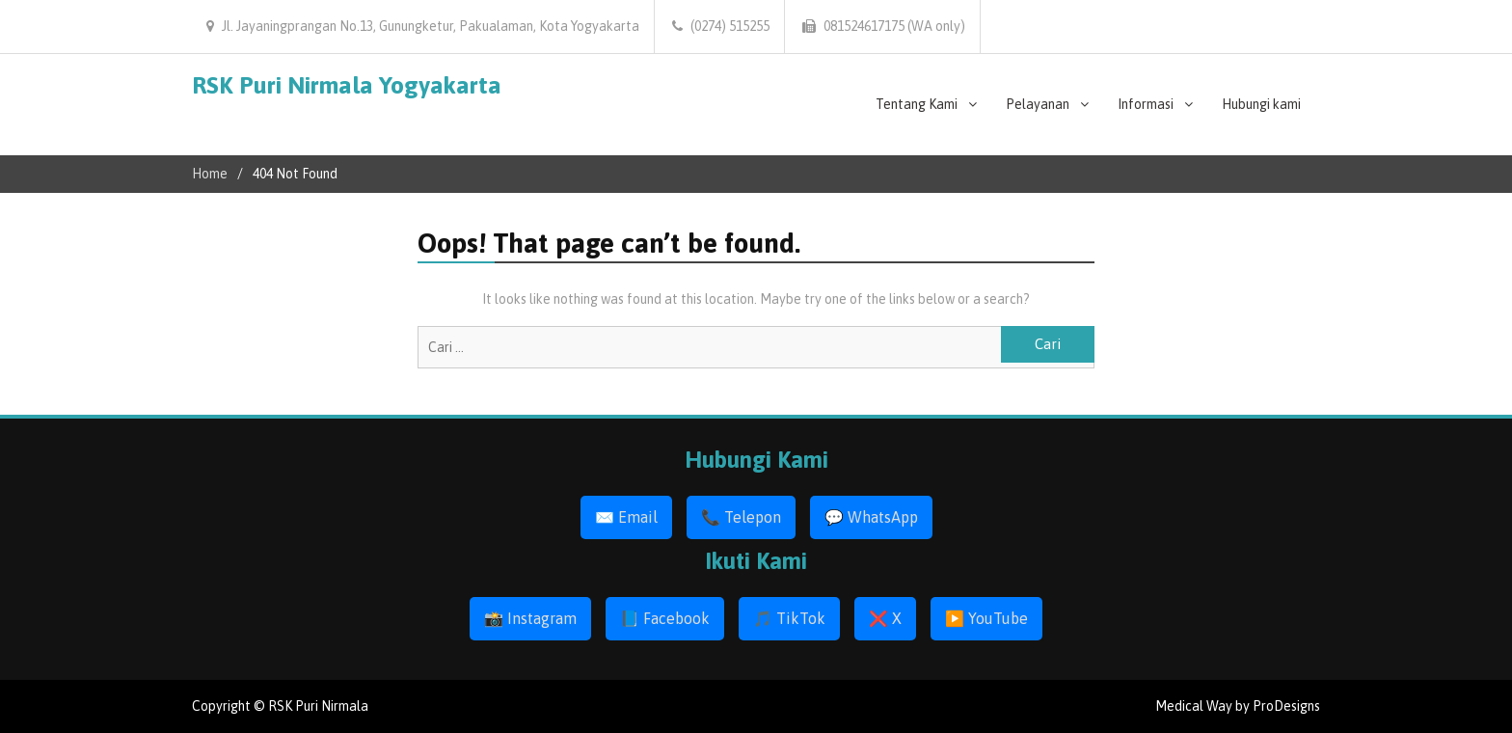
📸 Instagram (530, 618)
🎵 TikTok (789, 618)
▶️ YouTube (986, 618)
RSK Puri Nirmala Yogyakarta (346, 84)
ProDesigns (1286, 706)
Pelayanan (1037, 104)
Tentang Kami (917, 104)
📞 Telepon (741, 517)
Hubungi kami (1261, 104)
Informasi (1146, 104)
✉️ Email (626, 517)
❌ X (885, 618)
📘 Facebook (665, 618)
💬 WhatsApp (871, 517)
